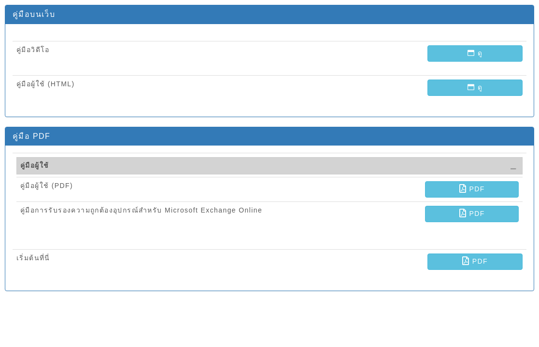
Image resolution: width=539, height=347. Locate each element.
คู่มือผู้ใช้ (34, 165)
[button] (475, 53)
